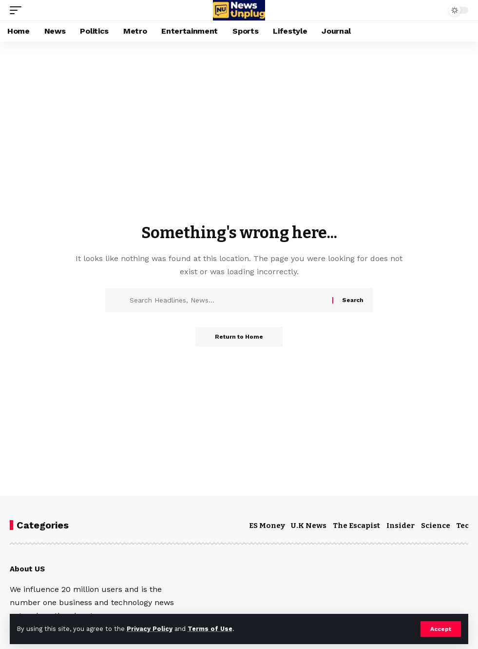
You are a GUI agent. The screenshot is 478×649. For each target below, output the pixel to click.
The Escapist (356, 525)
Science (435, 525)
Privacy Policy (149, 628)
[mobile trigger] (18, 10)
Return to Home (239, 336)
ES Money (267, 525)
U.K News (308, 525)
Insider (400, 525)
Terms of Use (210, 628)
